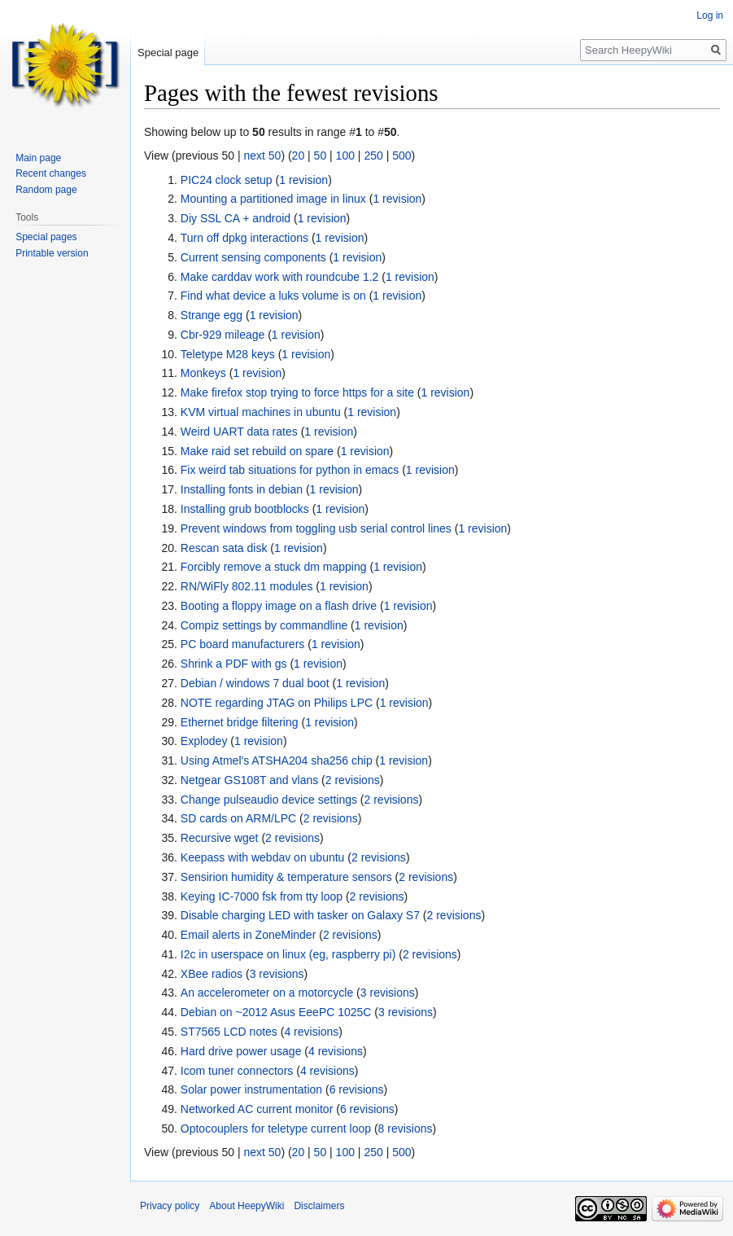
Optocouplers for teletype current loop (276, 1128)
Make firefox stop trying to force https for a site (297, 392)
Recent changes (50, 173)
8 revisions (405, 1128)
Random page (45, 189)
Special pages (45, 237)
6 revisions (356, 1089)
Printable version (51, 253)
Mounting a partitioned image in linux (273, 198)
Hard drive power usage (241, 1051)
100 (345, 155)
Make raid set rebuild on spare (257, 451)
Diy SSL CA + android (235, 218)
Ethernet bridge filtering (240, 722)
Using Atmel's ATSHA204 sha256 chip (277, 760)
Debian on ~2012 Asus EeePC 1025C (276, 1012)
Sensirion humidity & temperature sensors (286, 876)
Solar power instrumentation (251, 1089)
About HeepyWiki (246, 1206)
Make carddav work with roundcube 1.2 (280, 276)
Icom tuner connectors (237, 1070)
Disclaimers (319, 1206)
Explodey (204, 740)
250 (373, 155)
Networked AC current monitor (257, 1108)
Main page (38, 158)
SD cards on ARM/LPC (238, 818)
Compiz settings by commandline (264, 625)
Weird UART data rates (239, 431)
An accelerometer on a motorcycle (267, 992)
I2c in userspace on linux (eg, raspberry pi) (288, 954)
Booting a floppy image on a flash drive (279, 605)
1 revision (303, 179)
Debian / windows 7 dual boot (255, 683)
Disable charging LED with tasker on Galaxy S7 (300, 915)
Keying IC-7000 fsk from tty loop (262, 896)
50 (320, 155)
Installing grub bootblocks (245, 508)
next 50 (262, 155)
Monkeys (203, 372)
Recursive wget (220, 837)
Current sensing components (253, 257)
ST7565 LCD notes (229, 1031)
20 (298, 155)
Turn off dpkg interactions (244, 237)
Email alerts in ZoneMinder (248, 934)
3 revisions (277, 973)
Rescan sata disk (224, 547)
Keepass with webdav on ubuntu (263, 857)
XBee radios (211, 973)
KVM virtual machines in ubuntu (261, 412)
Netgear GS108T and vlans (249, 780)
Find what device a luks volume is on (273, 295)
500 (401, 155)
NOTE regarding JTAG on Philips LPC (277, 702)
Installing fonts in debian (242, 489)
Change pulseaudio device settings (269, 799)
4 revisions (311, 1031)
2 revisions (352, 780)
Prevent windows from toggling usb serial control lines (316, 528)
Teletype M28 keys (228, 354)
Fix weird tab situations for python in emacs (290, 469)
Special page (168, 52)
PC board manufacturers (243, 644)
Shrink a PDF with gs (234, 663)
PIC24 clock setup (227, 179)
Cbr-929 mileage (223, 334)
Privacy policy (169, 1206)
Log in (709, 15)
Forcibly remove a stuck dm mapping (274, 566)
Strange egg (211, 315)
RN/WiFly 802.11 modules (247, 586)
